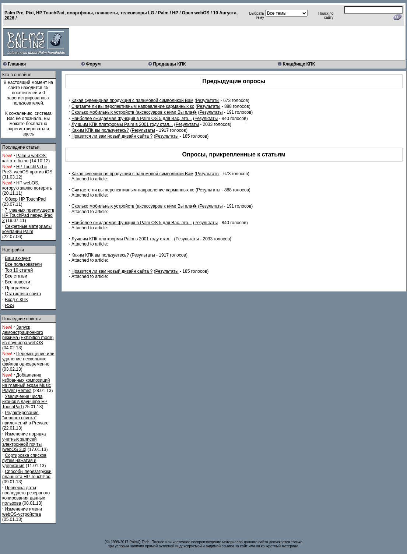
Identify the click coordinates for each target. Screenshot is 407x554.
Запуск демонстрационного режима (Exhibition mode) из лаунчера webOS (28, 335)
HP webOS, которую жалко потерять (27, 185)
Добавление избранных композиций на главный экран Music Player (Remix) (26, 383)
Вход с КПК (16, 299)
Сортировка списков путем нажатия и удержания (24, 460)
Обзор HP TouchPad (25, 199)
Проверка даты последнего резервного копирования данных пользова (26, 495)
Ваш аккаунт (18, 258)
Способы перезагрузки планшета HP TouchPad (27, 474)
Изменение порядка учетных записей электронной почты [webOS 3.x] (24, 441)
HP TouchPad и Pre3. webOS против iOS (27, 169)
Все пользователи (23, 264)
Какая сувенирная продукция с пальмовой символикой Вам (132, 100)
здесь (28, 134)
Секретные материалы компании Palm (27, 229)
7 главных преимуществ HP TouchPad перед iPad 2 (28, 215)
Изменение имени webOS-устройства (22, 512)
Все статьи (16, 276)
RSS (9, 305)
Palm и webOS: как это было (24, 158)
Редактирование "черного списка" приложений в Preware (25, 418)
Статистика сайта (23, 293)
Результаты (207, 100)
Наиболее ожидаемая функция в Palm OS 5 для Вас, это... (131, 118)
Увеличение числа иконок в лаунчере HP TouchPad (25, 401)
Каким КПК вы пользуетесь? (100, 130)
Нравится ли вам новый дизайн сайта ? (111, 136)
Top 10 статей (19, 270)
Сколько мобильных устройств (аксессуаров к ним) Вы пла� (134, 112)
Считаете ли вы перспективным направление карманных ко (132, 106)
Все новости (17, 282)
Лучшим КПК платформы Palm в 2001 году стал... (122, 124)
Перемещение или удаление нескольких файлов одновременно (28, 359)
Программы (17, 287)
